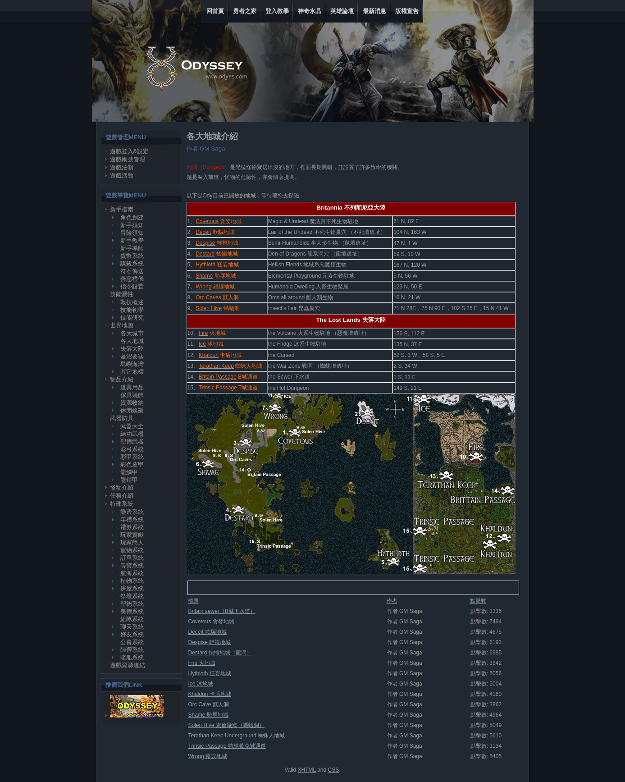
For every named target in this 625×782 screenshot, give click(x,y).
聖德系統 (132, 603)
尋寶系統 (132, 565)
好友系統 (132, 634)
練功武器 (132, 433)
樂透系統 (132, 511)
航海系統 (132, 573)
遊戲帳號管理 (127, 159)
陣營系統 (132, 649)
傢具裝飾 (132, 395)
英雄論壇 (342, 11)
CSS (333, 770)
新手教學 (132, 240)
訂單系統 (132, 557)
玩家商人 (132, 542)
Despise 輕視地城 (209, 642)
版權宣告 (407, 11)
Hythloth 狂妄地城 (209, 673)
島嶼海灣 (132, 364)
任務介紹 (121, 495)
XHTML (307, 770)
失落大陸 (132, 348)
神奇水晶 (309, 11)
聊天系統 (132, 626)
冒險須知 (132, 232)
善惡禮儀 (132, 278)
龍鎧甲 (129, 479)
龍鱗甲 (129, 472)
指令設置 (132, 286)
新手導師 (132, 248)
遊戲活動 (121, 175)
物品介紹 (121, 379)
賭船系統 (132, 657)
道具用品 (132, 387)
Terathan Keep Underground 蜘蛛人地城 (236, 735)
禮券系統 (132, 527)
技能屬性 (121, 294)
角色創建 (132, 217)
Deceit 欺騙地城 (207, 632)
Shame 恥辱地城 (208, 715)
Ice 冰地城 (200, 684)
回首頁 (215, 11)
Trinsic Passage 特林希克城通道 (227, 746)
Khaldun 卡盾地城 (209, 694)
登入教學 (277, 11)
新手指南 (121, 209)
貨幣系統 (132, 255)
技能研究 (132, 317)
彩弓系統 (132, 449)
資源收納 (132, 402)
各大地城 (132, 341)
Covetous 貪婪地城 (211, 621)
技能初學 (132, 309)
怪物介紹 (121, 487)
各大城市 (132, 333)
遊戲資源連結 (127, 665)
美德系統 (132, 611)
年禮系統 (132, 519)
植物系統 (132, 580)
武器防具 (121, 418)
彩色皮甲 (132, 464)
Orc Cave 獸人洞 (208, 704)
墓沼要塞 (132, 356)
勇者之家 (244, 11)
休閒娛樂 (132, 410)
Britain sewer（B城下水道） (221, 611)
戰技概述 (132, 302)
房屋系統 (132, 588)
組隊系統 (132, 619)
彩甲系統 (132, 456)
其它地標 (132, 371)
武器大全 (132, 426)
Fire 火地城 (201, 663)
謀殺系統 (132, 263)
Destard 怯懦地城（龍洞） (220, 652)
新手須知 (132, 225)
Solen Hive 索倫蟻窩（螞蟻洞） (226, 725)
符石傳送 (132, 271)
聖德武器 (132, 441)
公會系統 (132, 642)
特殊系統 (121, 503)
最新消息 (374, 11)
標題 (193, 601)
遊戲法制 (121, 167)
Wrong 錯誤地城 (207, 756)
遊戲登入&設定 (129, 151)
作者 (392, 601)
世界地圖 (121, 325)
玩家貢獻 (132, 534)
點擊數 (478, 601)
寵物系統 (132, 550)
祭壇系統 (132, 596)
